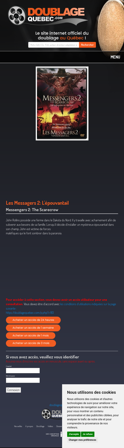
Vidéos (50, 426)
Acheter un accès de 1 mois (31, 335)
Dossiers (59, 426)
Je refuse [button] (88, 434)
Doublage (40, 426)
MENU (115, 57)
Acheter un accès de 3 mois (31, 343)
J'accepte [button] (74, 434)
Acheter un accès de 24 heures (33, 320)
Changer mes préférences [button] (82, 440)
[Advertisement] (62, 168)
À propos (29, 426)
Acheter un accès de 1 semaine (33, 328)
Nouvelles (18, 426)
